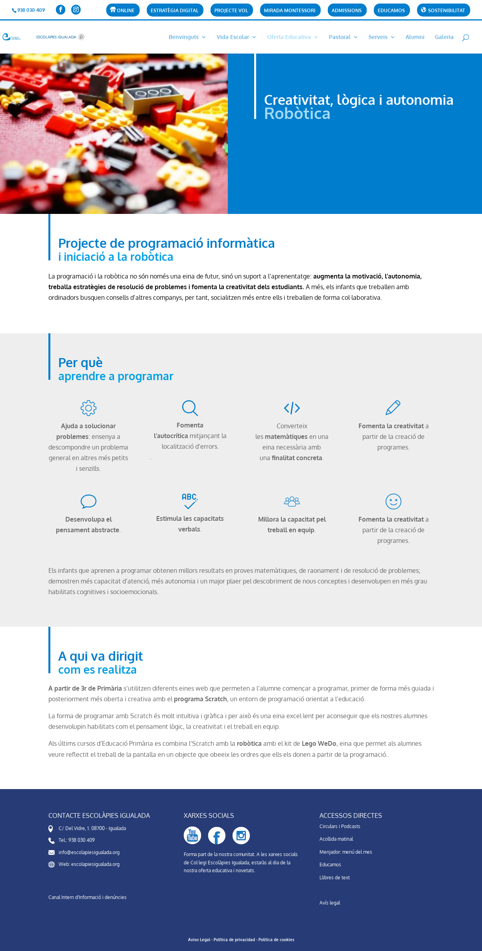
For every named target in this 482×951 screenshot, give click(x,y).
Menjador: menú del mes (345, 852)
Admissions (347, 10)
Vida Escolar (233, 37)
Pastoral (340, 37)
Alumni (415, 37)
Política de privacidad (234, 939)
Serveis (378, 37)
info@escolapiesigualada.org (89, 852)
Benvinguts (184, 37)
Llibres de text (334, 877)
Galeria (444, 37)
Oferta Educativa (289, 37)
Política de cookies (276, 939)
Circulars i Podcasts (339, 826)
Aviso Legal (199, 939)
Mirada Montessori (290, 10)
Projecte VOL (231, 10)
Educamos (391, 10)
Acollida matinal (336, 839)
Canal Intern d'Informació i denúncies (87, 897)
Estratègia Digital (174, 10)
